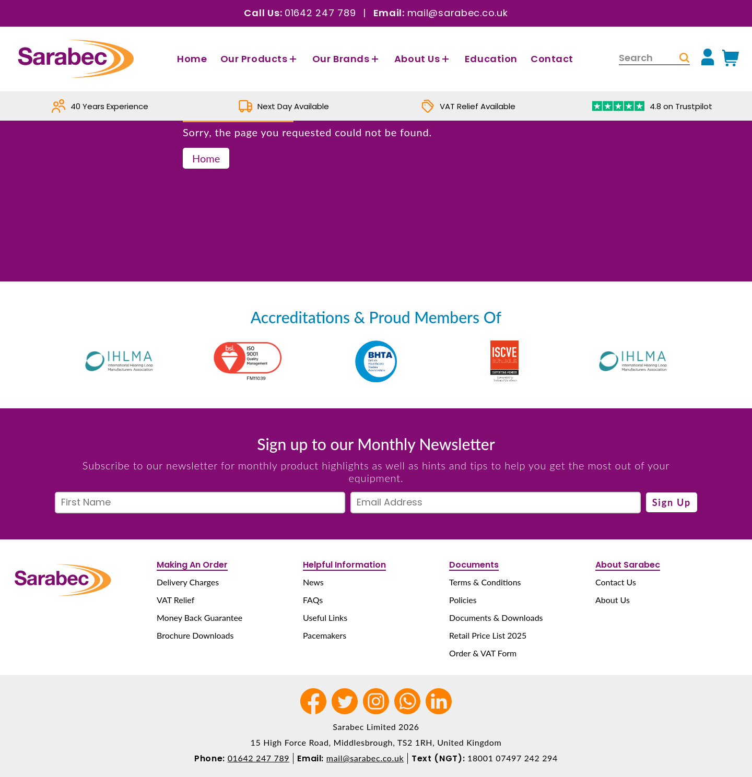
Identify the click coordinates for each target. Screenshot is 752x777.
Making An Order (192, 565)
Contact (552, 58)
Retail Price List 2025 (487, 635)
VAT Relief (175, 600)
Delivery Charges (188, 582)
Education (491, 58)
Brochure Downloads (195, 635)
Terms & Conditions (485, 582)
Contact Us (615, 582)
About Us (423, 58)
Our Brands (346, 58)
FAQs (313, 600)
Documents (474, 565)
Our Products (259, 58)
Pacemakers (324, 635)
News (313, 582)
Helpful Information (344, 565)
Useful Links (325, 617)
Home (192, 58)
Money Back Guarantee (199, 617)
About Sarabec (627, 565)
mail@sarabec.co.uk (457, 12)
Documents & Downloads (496, 617)
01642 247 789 (320, 12)
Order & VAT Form (482, 653)
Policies (463, 600)
